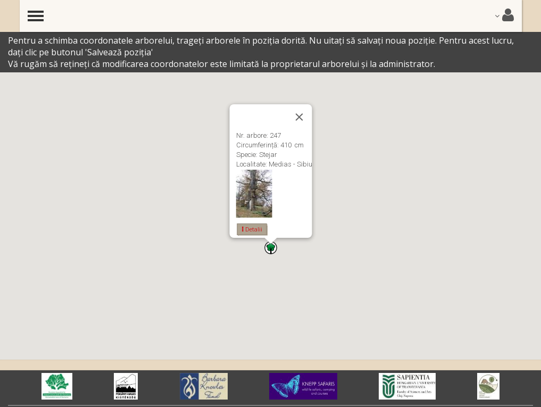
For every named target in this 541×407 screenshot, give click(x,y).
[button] (270, 247)
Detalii (252, 229)
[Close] (299, 117)
